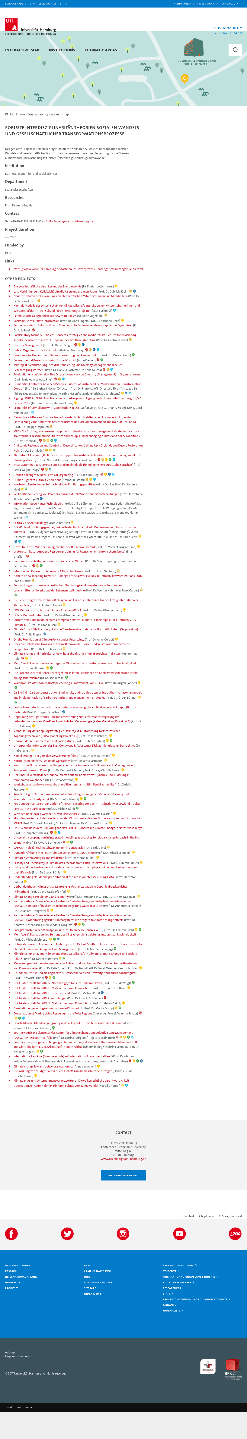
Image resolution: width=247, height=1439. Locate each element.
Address (10, 1379)
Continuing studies (98, 1309)
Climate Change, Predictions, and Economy (41, 924)
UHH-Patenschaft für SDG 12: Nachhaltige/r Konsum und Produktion (58, 1010)
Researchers (172, 1315)
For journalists (15, 3)
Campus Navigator (97, 1298)
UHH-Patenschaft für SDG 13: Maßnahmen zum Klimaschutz (52, 1015)
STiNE (63, 3)
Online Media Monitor (28, 642)
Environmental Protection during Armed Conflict (45, 387)
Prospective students (178, 1292)
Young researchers (177, 1309)
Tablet (18, 1434)
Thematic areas (101, 50)
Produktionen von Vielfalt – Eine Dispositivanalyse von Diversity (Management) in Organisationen (77, 401)
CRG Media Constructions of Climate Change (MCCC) (47, 637)
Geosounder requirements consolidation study (44, 768)
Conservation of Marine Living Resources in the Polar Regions (53, 1040)
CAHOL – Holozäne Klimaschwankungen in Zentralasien (49, 875)
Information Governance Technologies (38, 531)
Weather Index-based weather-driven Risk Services (46, 841)
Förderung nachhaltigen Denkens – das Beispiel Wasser (49, 588)
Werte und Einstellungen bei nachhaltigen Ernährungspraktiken (55, 511)
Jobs (87, 1304)
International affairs (21, 1304)
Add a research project (123, 1202)
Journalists (171, 1337)
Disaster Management (28, 372)
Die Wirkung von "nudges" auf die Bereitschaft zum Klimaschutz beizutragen (63, 1098)
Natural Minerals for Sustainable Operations (42, 788)
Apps (87, 1292)
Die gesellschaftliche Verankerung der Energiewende (48, 313)
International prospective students (189, 1304)
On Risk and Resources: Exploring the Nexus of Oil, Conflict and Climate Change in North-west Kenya (78, 855)
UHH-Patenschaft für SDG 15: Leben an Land (42, 1020)
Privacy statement (231, 1243)
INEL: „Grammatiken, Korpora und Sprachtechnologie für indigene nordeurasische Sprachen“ (73, 492)
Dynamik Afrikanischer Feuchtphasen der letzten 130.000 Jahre (54, 880)
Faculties (11, 1315)
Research (11, 1298)
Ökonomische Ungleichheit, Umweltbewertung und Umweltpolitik (57, 382)
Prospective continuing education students (195, 1326)
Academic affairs (17, 1292)
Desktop (29, 1434)
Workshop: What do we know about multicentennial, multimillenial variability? (65, 812)
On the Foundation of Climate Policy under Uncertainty (49, 667)
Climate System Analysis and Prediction (39, 885)
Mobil (9, 1434)
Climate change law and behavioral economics (43, 1094)
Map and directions (17, 1383)
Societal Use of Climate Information (36, 348)
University (13, 1309)
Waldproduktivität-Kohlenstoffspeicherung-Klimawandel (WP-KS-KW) (59, 710)
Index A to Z (92, 1320)
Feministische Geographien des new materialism (45, 343)
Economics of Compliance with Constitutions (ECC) (46, 435)
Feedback (189, 1243)
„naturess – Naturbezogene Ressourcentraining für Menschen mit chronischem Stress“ (70, 579)
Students (169, 1298)
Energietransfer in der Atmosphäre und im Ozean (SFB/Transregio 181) (58, 957)
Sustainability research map (48, 141)
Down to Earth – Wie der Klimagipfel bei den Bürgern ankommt (54, 574)
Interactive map (22, 50)
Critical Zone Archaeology (30, 550)
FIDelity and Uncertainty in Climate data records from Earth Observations (61, 890)
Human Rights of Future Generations (37, 507)
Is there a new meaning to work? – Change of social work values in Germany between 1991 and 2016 (78, 603)
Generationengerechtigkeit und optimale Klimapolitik (48, 1035)
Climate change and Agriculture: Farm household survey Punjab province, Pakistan (67, 681)
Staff (166, 1320)
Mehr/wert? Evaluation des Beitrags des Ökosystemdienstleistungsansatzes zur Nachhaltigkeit (75, 690)
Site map (90, 1315)
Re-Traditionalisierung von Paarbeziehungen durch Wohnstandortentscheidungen (66, 521)
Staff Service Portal (43, 3)
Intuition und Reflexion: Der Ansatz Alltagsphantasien (48, 598)
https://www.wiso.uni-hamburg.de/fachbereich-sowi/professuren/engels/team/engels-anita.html (78, 296)
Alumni (168, 1332)
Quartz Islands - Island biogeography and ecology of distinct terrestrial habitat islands (69, 1050)
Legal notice (208, 1243)
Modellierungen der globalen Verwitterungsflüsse (46, 783)
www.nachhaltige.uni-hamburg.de (123, 1186)
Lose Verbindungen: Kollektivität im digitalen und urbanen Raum (55, 319)
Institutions (62, 50)
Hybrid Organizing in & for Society (36, 377)
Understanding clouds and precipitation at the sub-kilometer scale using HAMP (64, 904)
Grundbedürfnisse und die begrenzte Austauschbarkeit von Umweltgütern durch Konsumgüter (75, 1000)
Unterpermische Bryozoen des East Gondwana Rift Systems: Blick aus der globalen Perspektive (74, 773)
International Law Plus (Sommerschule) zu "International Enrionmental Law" (63, 1083)
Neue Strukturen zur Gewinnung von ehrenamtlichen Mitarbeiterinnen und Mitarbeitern (71, 323)
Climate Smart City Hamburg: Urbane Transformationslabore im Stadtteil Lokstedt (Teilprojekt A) (76, 656)
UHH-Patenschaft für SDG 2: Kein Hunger (40, 1025)
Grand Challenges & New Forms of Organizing (43, 502)
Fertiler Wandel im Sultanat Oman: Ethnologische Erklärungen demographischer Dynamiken (73, 352)
